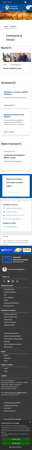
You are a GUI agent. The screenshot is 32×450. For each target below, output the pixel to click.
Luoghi (6, 368)
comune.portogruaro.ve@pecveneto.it (15, 393)
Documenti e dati (9, 306)
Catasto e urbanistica (10, 322)
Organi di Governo (9, 289)
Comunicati (7, 358)
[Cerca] (28, 7)
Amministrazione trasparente (12, 419)
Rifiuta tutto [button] (16, 443)
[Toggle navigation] (3, 7)
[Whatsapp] (17, 281)
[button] (16, 447)
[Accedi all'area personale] (25, 2)
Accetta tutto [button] (16, 439)
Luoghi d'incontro (9, 151)
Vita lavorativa (8, 319)
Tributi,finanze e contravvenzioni (13, 339)
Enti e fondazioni (9, 297)
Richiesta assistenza (10, 411)
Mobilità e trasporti (9, 325)
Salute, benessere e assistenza (13, 344)
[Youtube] (8, 281)
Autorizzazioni (8, 347)
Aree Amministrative (10, 292)
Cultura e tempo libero (10, 317)
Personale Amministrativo (11, 303)
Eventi (6, 371)
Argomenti (13, 26)
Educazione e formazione (11, 333)
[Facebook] (4, 281)
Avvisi (5, 361)
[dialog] (16, 435)
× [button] (30, 422)
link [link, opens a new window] (7, 435)
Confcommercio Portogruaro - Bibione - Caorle (15, 156)
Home (6, 26)
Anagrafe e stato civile (10, 314)
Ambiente (7, 341)
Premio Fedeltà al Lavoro (12, 68)
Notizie (5, 65)
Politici (6, 300)
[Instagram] (13, 281)
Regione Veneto (7, 2)
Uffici (5, 295)
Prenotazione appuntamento (12, 403)
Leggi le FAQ (7, 408)
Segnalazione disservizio (11, 405)
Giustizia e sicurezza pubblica (12, 336)
